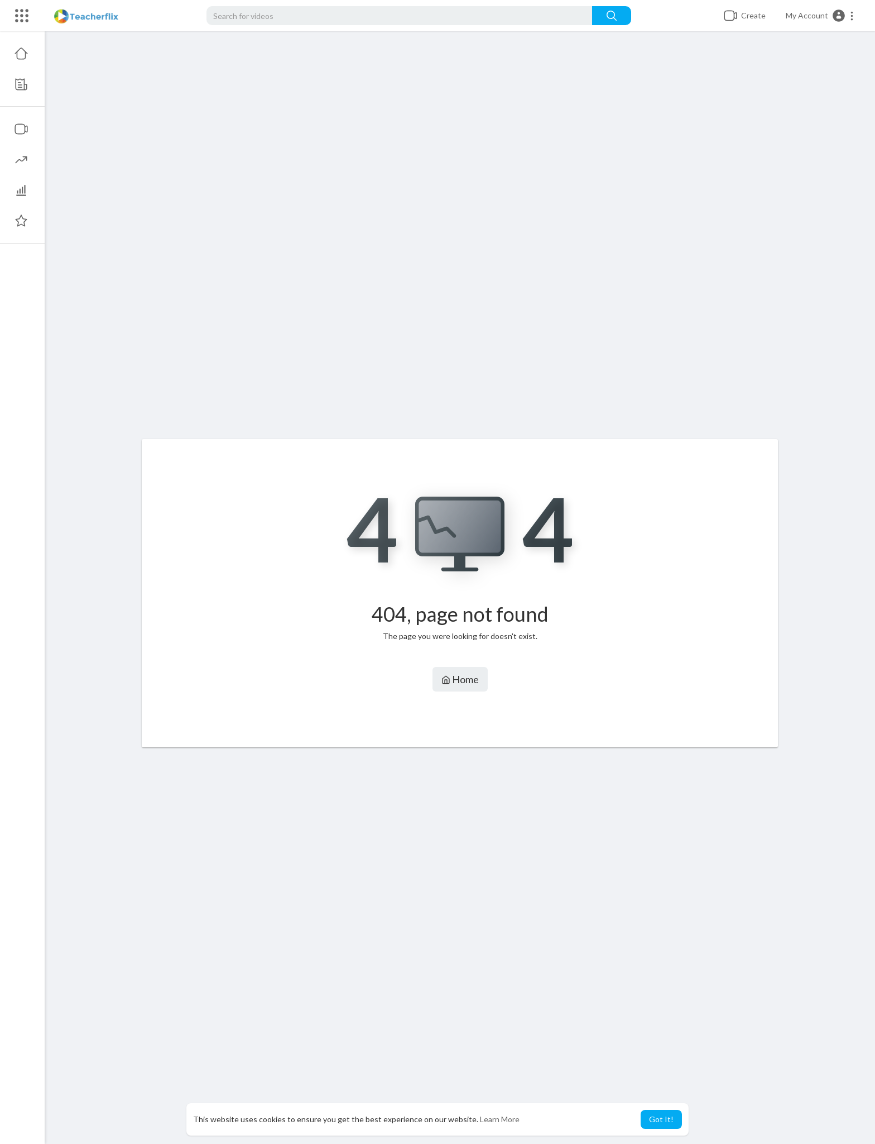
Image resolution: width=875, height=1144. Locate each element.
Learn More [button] (500, 1119)
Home (460, 679)
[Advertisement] (460, 241)
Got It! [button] (661, 1119)
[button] (820, 15)
